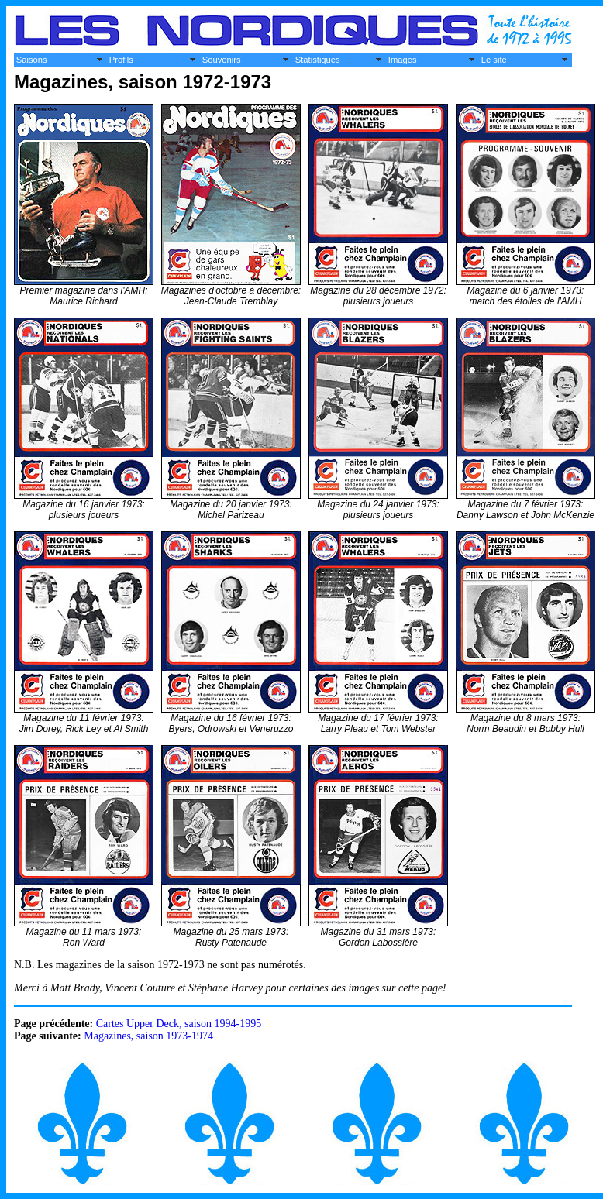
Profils (121, 59)
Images (402, 59)
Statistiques (317, 59)
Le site (494, 59)
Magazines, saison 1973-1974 (148, 1036)
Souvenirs (221, 59)
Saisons (31, 59)
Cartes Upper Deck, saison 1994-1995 (178, 1023)
